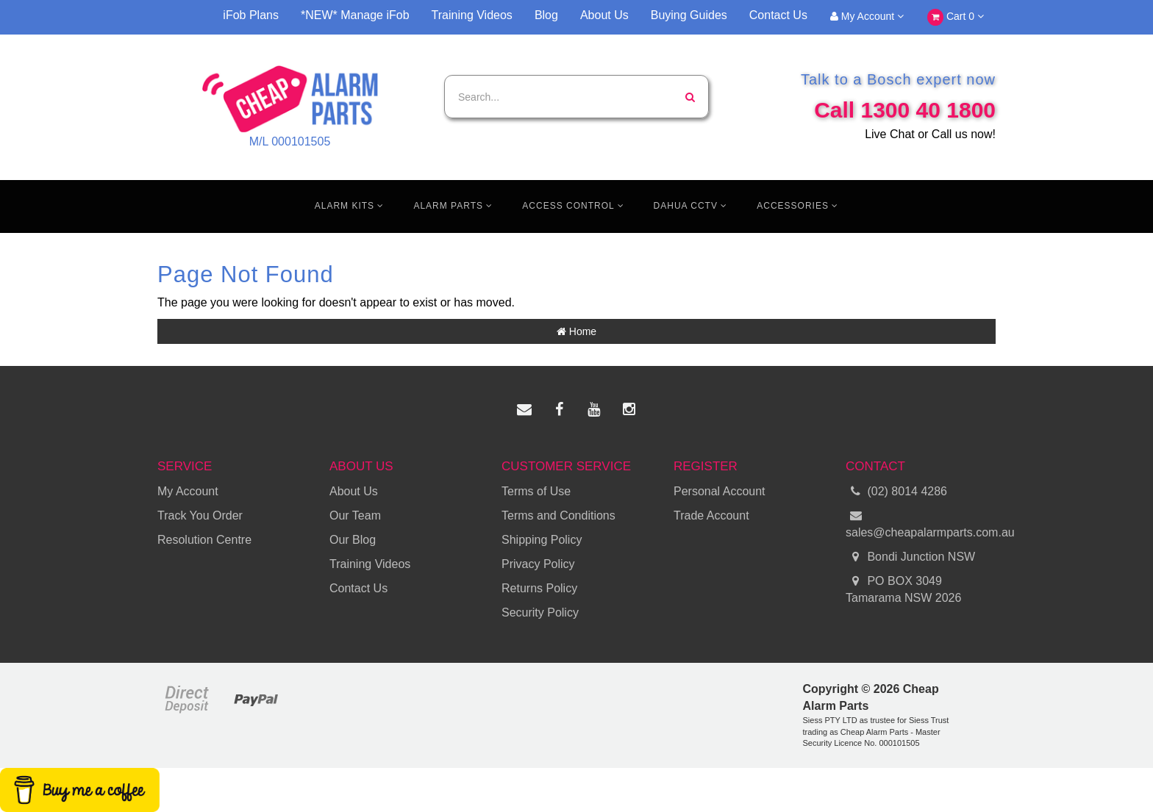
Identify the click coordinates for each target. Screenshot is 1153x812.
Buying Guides (689, 15)
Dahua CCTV (691, 206)
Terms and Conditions (558, 515)
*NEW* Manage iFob (355, 15)
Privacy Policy (538, 564)
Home (576, 331)
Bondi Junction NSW (910, 557)
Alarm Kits (350, 206)
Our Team (355, 515)
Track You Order (200, 515)
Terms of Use (536, 491)
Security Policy (540, 612)
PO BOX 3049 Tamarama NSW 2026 (903, 588)
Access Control (573, 206)
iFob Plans (251, 15)
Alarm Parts (453, 206)
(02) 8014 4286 (896, 492)
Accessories (797, 206)
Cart (955, 17)
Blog (546, 15)
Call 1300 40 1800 (905, 110)
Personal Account (719, 491)
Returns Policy (539, 588)
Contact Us (778, 15)
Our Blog (352, 539)
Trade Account (711, 515)
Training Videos (472, 15)
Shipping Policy (541, 539)
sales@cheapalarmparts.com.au (921, 523)
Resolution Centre (204, 539)
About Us (604, 15)
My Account (867, 16)
